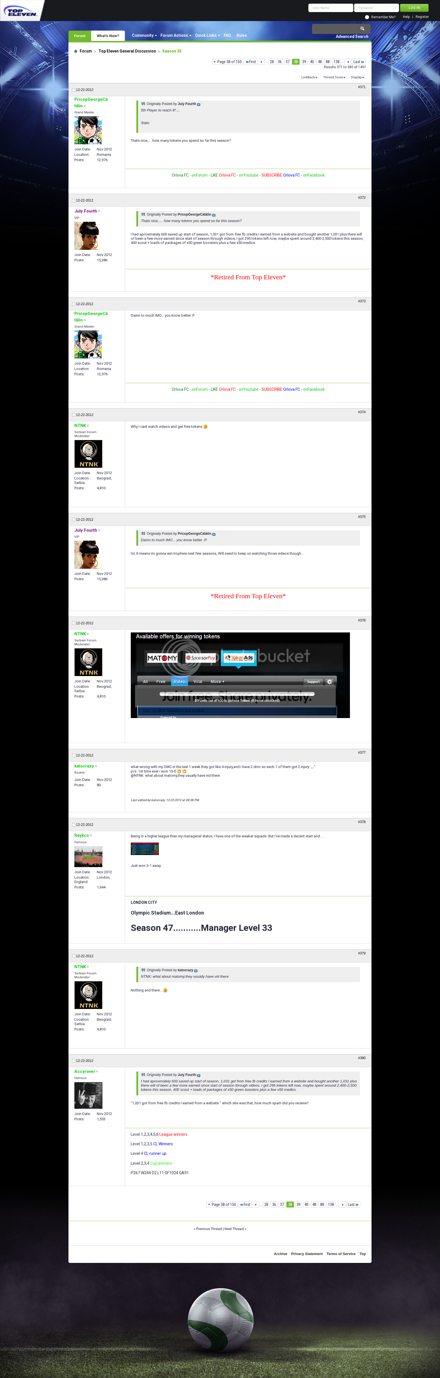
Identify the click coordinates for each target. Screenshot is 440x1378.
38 (296, 62)
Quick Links (206, 35)
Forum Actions (174, 35)
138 (337, 62)
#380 (362, 1058)
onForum (200, 175)
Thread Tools (333, 77)
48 (320, 62)
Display (356, 77)
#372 (362, 198)
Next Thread (234, 1229)
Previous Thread (209, 1229)
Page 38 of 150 (229, 62)
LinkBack (308, 77)
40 (312, 62)
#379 (362, 953)
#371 (362, 87)
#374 (362, 412)
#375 (362, 517)
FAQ (227, 35)
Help (406, 17)
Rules (242, 35)
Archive (280, 1254)
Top (362, 1254)
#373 (362, 301)
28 (272, 62)
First (250, 62)
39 (304, 62)
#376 (362, 620)
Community (142, 35)
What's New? (108, 35)
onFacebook (314, 175)
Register (422, 17)
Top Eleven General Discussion (127, 51)
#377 (362, 753)
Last (359, 62)
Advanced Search (352, 36)
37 (288, 62)
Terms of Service (341, 1254)
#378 (362, 822)
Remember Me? (383, 17)
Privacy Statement (307, 1254)
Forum (80, 35)
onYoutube (248, 175)
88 (328, 62)
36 (280, 62)
